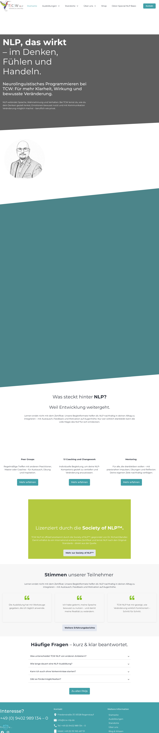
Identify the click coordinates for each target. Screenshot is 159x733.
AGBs (101, 729)
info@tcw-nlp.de (66, 700)
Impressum (91, 729)
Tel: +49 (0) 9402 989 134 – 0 (72, 705)
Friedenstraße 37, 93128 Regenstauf (76, 694)
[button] (5, 727)
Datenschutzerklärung (117, 729)
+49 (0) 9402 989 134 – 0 (24, 698)
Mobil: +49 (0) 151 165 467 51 (71, 711)
